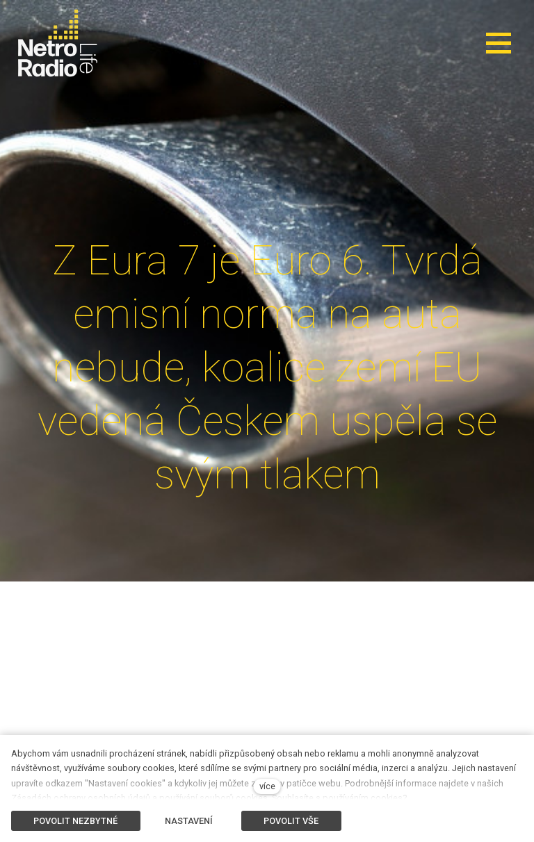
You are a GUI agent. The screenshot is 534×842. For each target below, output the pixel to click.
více (267, 786)
